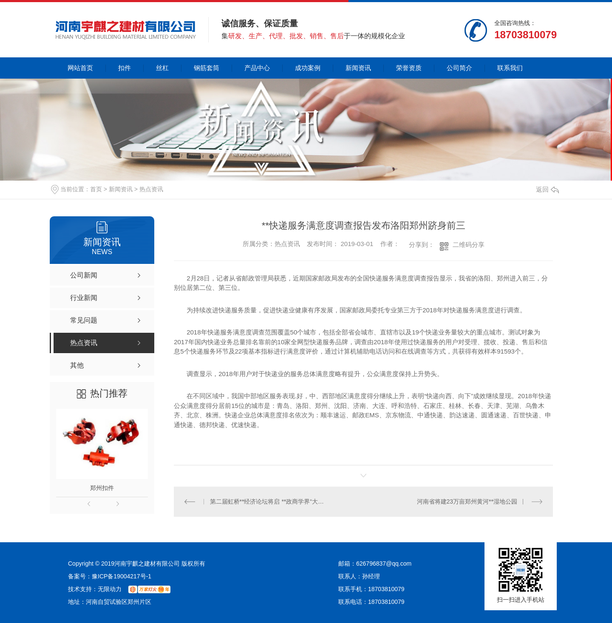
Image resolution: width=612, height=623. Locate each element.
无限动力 (110, 589)
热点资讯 (151, 189)
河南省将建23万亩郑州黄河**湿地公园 (467, 501)
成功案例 (307, 67)
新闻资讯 (358, 67)
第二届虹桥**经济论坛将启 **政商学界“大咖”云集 (269, 501)
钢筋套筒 (206, 67)
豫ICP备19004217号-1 (121, 576)
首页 (96, 189)
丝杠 (162, 67)
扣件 (124, 67)
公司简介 (459, 67)
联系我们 (510, 67)
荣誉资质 (409, 67)
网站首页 (80, 67)
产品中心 (257, 67)
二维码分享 (468, 244)
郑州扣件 (102, 487)
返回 (547, 189)
